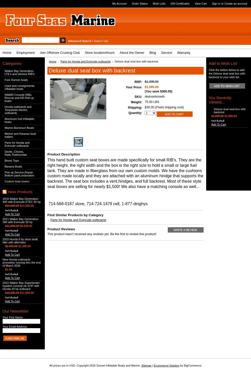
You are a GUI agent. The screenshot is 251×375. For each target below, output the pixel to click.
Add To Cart (12, 214)
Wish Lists (159, 3)
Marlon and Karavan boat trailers (20, 135)
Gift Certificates (180, 3)
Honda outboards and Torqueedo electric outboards (18, 109)
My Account (119, 3)
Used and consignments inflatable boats (20, 87)
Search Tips (101, 41)
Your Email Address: (15, 326)
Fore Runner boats (16, 79)
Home (52, 61)
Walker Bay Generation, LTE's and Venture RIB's (20, 72)
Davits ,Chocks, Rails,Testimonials (16, 153)
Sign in (216, 3)
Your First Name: (13, 317)
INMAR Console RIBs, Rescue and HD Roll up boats (19, 97)
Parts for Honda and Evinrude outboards (17, 144)
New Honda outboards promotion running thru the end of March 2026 (22, 262)
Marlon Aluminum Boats (19, 127)
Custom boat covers (17, 181)
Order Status (140, 3)
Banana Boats (13, 166)
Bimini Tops (12, 160)
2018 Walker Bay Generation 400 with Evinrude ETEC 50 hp (22, 200)
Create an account (235, 3)
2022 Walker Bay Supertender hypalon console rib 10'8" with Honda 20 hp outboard (21, 285)
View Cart (201, 3)
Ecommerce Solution (166, 365)
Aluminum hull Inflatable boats (19, 120)
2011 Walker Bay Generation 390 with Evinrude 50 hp (20, 220)
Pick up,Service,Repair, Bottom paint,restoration (19, 174)
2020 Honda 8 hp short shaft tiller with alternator (20, 241)
